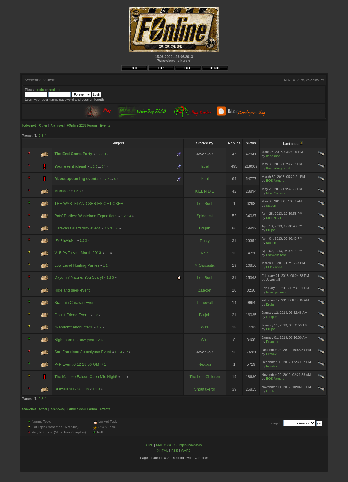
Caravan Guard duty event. (77, 228)
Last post (293, 143)
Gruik (270, 391)
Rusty (205, 240)
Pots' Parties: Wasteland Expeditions (85, 216)
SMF (149, 445)
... (100, 166)
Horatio (271, 366)
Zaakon (204, 290)
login (40, 89)
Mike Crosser (276, 193)
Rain (205, 253)
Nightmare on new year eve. (78, 339)
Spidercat (204, 216)
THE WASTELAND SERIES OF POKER (88, 203)
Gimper (271, 317)
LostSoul (204, 203)
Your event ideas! (70, 166)
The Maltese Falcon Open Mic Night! (85, 376)
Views (251, 143)
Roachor (272, 341)
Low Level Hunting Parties (76, 265)
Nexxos (204, 364)
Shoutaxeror (204, 389)
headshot (273, 156)
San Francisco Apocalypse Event (82, 351)
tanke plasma (276, 292)
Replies (234, 143)
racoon (271, 205)
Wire (205, 327)
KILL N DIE (204, 191)
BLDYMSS (274, 267)
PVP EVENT (65, 240)
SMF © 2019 (165, 445)
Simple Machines (189, 445)
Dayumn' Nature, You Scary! (78, 277)
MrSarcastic (204, 265)
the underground (278, 168)
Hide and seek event (72, 290)
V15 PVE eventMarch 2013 (77, 252)
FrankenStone (276, 255)
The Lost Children (204, 376)
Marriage (62, 191)
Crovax (271, 354)
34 (104, 166)
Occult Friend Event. (71, 315)
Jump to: (276, 423)
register (54, 89)
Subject (118, 143)
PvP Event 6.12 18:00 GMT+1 (80, 364)
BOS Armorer (276, 180)
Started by (204, 143)
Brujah (204, 228)
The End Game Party (73, 153)
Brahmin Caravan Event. (75, 302)
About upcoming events (76, 178)
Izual (205, 166)
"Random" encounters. (73, 327)
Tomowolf (204, 302)
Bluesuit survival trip (71, 389)
